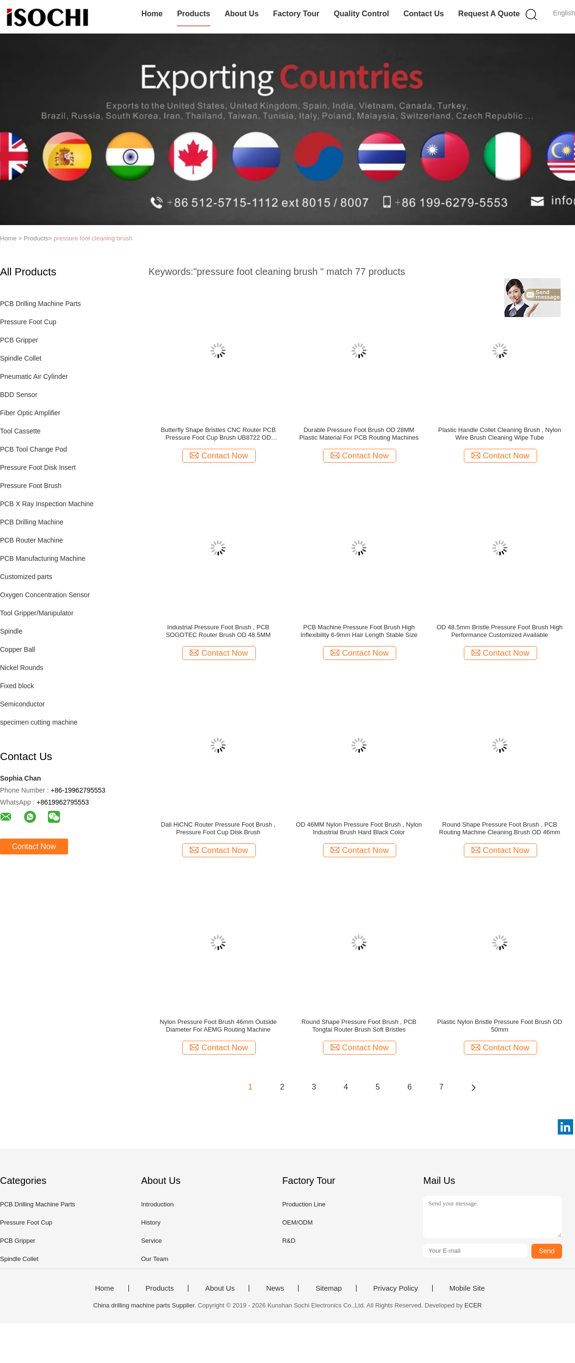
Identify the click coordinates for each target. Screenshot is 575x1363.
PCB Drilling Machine (31, 522)
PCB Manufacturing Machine (42, 558)
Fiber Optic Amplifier (30, 413)
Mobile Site (467, 1288)
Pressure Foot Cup (28, 322)
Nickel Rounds (21, 667)
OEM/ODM (297, 1222)
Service (151, 1240)
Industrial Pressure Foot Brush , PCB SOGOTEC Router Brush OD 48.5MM (218, 631)
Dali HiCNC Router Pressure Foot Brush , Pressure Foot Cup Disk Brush (218, 828)
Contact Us (423, 14)
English (564, 13)
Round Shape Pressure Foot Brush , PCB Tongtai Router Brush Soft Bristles (358, 1025)
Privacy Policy (395, 1288)
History (150, 1222)
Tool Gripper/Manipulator (36, 613)
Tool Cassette (20, 431)
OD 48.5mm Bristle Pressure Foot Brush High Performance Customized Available (500, 631)
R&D (288, 1240)
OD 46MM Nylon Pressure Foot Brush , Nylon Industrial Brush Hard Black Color (359, 828)
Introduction (157, 1204)
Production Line (303, 1204)
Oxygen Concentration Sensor (45, 595)
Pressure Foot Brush (30, 485)
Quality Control (361, 14)
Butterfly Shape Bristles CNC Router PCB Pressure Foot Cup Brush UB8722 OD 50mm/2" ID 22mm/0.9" (218, 434)
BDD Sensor (18, 394)
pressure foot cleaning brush (93, 238)
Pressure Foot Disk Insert (38, 467)
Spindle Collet (20, 358)
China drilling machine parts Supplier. (145, 1305)
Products (193, 14)
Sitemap (328, 1288)
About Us (242, 14)
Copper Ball (17, 649)
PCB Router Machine (31, 540)
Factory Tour (296, 14)
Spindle (11, 631)
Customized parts (26, 576)
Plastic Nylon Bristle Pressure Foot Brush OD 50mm (499, 1025)
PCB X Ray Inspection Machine (46, 504)
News (275, 1288)
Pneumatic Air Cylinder (34, 376)
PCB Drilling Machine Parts (40, 303)
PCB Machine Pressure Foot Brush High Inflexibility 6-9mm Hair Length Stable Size (358, 631)
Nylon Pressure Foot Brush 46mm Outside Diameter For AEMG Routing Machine (218, 1025)
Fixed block (17, 686)
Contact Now (34, 846)
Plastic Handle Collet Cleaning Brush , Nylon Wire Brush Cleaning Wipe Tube (499, 433)
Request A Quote (489, 14)
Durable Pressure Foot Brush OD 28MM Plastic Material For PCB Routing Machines (358, 433)
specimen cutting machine (39, 722)
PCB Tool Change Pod (33, 449)
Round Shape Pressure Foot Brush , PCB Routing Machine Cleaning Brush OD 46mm (499, 828)
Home (151, 14)
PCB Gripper (19, 340)
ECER (473, 1305)
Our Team (154, 1258)
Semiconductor (22, 704)
